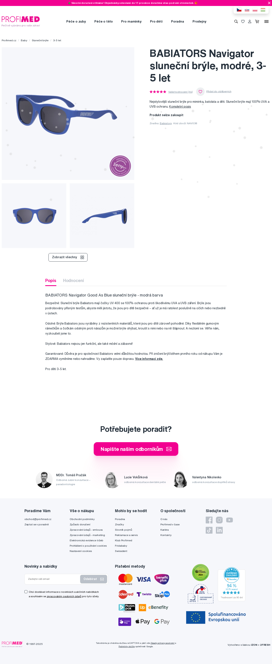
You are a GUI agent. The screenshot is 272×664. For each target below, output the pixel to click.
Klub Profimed (123, 540)
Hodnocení (73, 280)
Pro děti (156, 21)
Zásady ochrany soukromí (162, 643)
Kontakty (165, 535)
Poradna (177, 21)
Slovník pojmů (123, 529)
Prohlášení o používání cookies (88, 545)
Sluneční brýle (40, 40)
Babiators (166, 123)
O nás (163, 519)
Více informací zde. (149, 358)
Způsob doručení (80, 524)
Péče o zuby (76, 21)
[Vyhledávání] (236, 21)
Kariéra (164, 529)
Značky (119, 524)
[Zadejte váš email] (53, 579)
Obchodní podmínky (82, 519)
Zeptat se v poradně (36, 524)
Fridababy (121, 545)
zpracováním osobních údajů (64, 596)
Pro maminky (131, 21)
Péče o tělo (103, 21)
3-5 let (57, 40)
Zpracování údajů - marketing (87, 535)
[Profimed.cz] (21, 21)
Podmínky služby (127, 646)
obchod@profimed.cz (37, 519)
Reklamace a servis (126, 535)
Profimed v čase (170, 524)
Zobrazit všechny (68, 257)
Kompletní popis (180, 106)
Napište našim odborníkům (136, 449)
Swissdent (121, 551)
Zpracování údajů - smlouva (86, 529)
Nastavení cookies (81, 551)
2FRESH (265, 644)
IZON (254, 644)
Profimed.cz (9, 40)
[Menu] (266, 21)
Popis (50, 280)
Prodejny (199, 21)
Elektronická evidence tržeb (86, 540)
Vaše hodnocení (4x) (180, 92)
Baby (24, 40)
